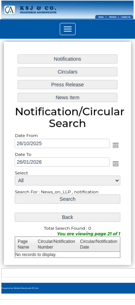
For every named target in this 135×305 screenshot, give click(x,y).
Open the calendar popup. (115, 145)
